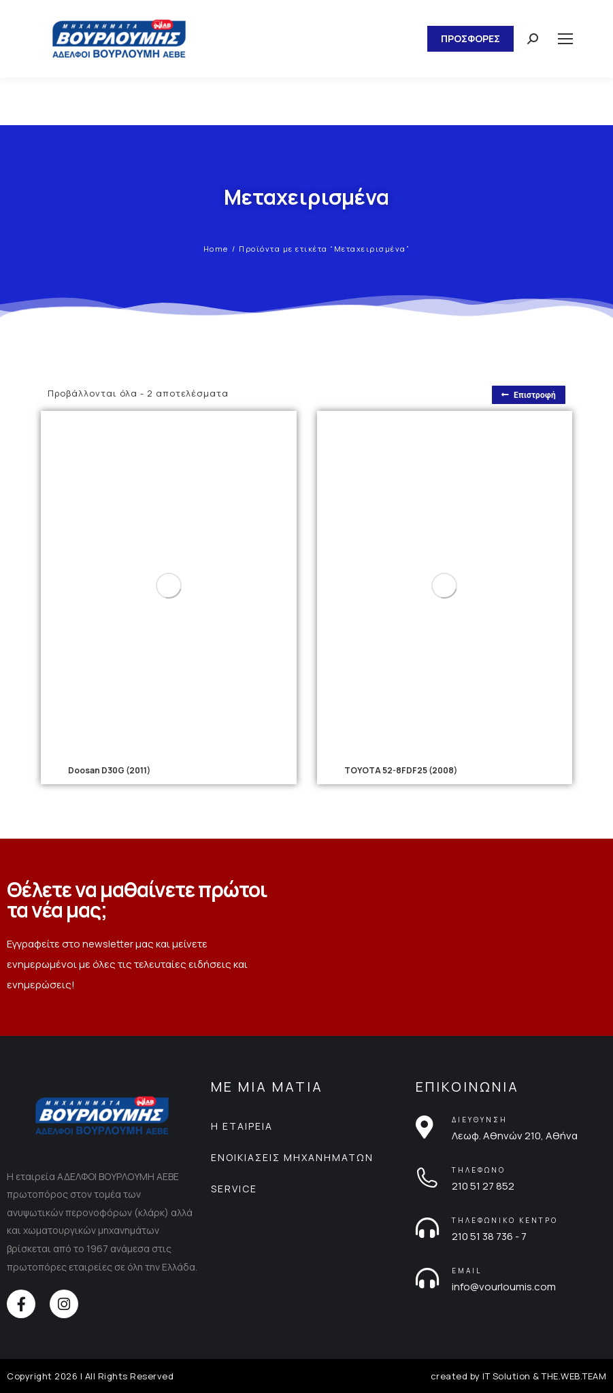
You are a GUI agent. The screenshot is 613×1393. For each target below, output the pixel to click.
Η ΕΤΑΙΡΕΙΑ (242, 1126)
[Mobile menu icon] (565, 38)
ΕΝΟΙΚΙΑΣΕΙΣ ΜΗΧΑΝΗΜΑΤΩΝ (292, 1157)
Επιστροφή (528, 395)
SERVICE (234, 1188)
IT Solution (506, 1376)
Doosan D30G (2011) (109, 770)
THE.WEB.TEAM (574, 1376)
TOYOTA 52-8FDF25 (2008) (400, 770)
